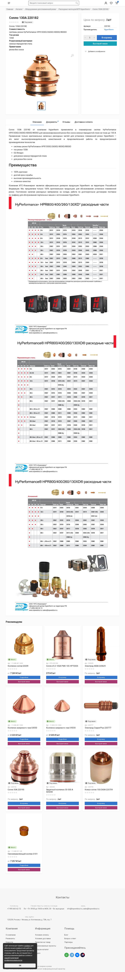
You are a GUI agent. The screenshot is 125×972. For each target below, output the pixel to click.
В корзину (107, 37)
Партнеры (68, 942)
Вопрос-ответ (70, 938)
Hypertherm (109, 30)
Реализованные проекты (45, 946)
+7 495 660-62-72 (14, 909)
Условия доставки (43, 938)
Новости (9, 942)
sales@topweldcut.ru (91, 909)
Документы (52, 121)
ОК (20, 966)
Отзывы (66, 122)
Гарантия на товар (42, 942)
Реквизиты (10, 938)
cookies (27, 946)
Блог (66, 935)
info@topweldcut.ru (74, 909)
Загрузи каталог (42, 949)
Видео (37, 953)
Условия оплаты (42, 935)
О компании (11, 935)
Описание (37, 122)
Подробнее (24, 677)
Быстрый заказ (100, 43)
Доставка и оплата (84, 122)
